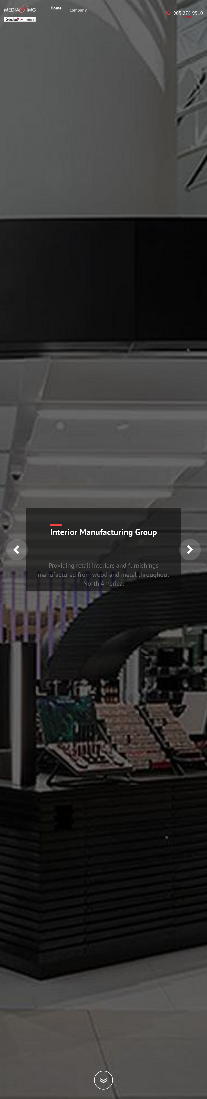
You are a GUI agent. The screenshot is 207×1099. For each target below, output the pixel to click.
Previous (17, 549)
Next (190, 549)
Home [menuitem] (56, 8)
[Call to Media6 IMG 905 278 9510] (184, 13)
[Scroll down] (103, 1080)
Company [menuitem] (78, 12)
